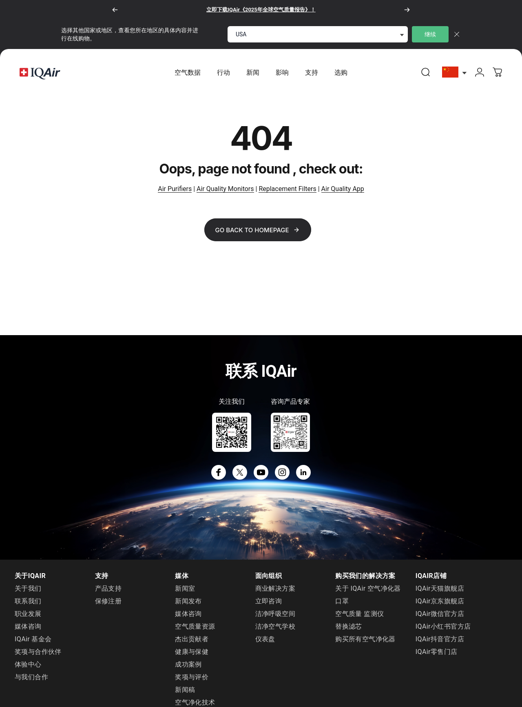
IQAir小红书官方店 (443, 627)
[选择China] (454, 72)
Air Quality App (342, 189)
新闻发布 (188, 601)
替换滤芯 (348, 627)
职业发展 (28, 614)
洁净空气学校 (275, 627)
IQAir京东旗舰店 (440, 601)
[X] (239, 472)
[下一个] (407, 10)
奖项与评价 (191, 677)
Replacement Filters (287, 189)
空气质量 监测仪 (359, 614)
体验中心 (28, 665)
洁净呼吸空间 (275, 614)
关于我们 (28, 589)
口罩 (342, 601)
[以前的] (115, 10)
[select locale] (318, 34)
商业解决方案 (275, 589)
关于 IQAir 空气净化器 (368, 589)
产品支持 (108, 589)
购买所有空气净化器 (365, 639)
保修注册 (108, 601)
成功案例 (188, 665)
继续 (430, 34)
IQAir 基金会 (33, 639)
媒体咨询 (28, 627)
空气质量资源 (195, 627)
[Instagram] (282, 472)
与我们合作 (31, 677)
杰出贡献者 (191, 639)
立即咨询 (268, 601)
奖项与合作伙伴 (38, 652)
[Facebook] (218, 472)
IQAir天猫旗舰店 (440, 589)
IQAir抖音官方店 (440, 639)
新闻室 (185, 589)
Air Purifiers (175, 189)
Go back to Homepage (257, 231)
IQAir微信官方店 (440, 614)
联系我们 (28, 601)
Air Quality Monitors (225, 189)
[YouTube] (261, 472)
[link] (426, 72)
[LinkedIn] (303, 472)
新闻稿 (185, 690)
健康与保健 (191, 652)
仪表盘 (265, 639)
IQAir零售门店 (437, 652)
